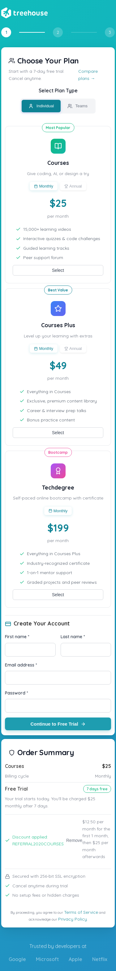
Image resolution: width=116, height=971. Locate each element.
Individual (41, 106)
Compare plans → (88, 74)
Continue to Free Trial (57, 724)
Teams (77, 106)
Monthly (43, 186)
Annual (73, 186)
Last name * (73, 636)
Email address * (21, 665)
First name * (17, 636)
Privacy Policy (72, 919)
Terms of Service (81, 912)
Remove (74, 840)
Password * (16, 693)
